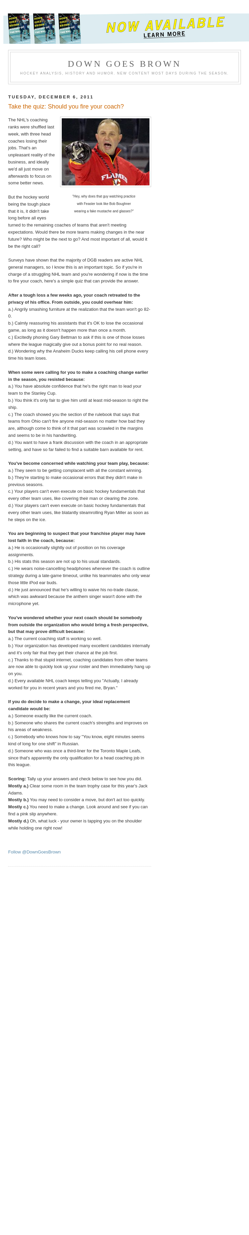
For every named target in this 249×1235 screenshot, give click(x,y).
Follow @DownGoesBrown (34, 851)
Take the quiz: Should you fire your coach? (66, 106)
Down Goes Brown (125, 64)
